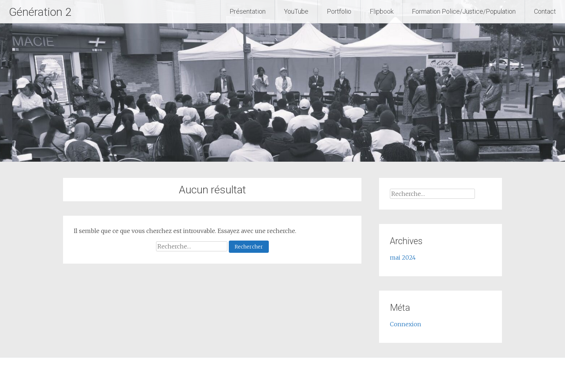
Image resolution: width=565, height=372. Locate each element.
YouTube (296, 11)
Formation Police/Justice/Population (464, 11)
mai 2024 (403, 257)
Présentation (248, 11)
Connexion (405, 324)
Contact (545, 11)
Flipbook (381, 11)
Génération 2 (46, 11)
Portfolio (339, 11)
